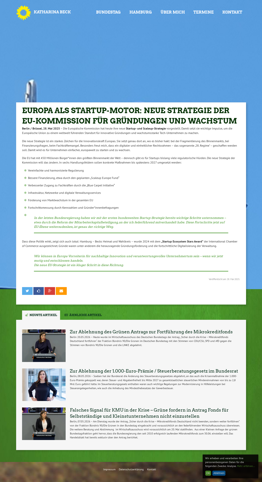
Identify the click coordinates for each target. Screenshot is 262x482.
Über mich (173, 12)
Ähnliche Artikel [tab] (85, 315)
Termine (203, 12)
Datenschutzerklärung (131, 469)
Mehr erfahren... (246, 466)
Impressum (109, 469)
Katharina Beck (52, 12)
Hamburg (140, 12)
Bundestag (108, 12)
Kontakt (232, 12)
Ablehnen (218, 473)
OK (208, 473)
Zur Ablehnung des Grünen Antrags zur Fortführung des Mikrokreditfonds (151, 331)
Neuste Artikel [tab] (43, 315)
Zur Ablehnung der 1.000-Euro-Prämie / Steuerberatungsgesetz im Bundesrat (154, 371)
